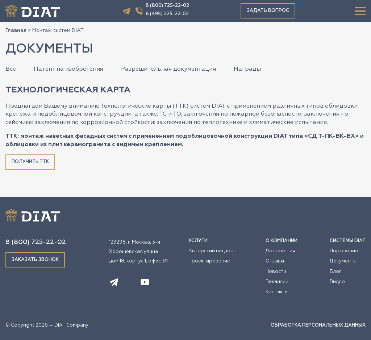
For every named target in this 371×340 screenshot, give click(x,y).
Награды (247, 69)
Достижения (280, 251)
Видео (337, 281)
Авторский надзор (211, 251)
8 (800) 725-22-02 (167, 5)
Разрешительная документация (168, 69)
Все (10, 69)
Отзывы (275, 261)
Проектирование (209, 261)
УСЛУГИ (198, 241)
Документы (343, 261)
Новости (276, 271)
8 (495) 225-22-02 (167, 14)
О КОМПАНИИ (281, 241)
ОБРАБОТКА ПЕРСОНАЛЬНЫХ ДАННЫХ (318, 325)
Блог (335, 271)
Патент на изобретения (68, 69)
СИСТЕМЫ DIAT (348, 241)
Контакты (277, 292)
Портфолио (344, 251)
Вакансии (277, 281)
